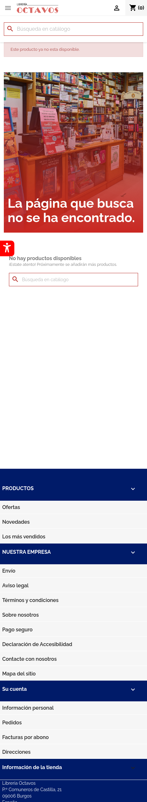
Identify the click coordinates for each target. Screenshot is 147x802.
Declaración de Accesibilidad (37, 644)
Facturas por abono (25, 737)
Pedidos (12, 723)
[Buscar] (73, 29)
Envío (8, 571)
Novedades (16, 522)
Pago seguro (17, 630)
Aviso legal (15, 585)
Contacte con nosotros (29, 659)
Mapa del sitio (19, 674)
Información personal (28, 708)
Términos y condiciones (30, 600)
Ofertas (11, 507)
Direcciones (16, 752)
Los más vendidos (23, 537)
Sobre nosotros (20, 615)
